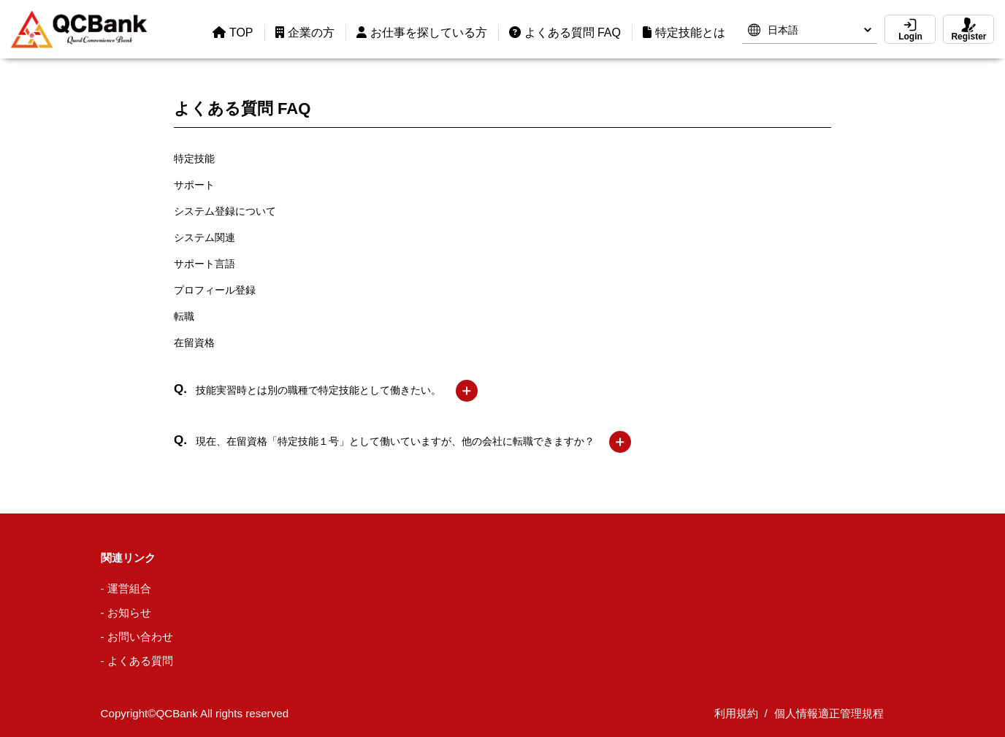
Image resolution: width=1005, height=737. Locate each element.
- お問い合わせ (137, 636)
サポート (194, 185)
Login (910, 30)
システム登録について (225, 211)
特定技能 (194, 158)
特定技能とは (684, 32)
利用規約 (736, 713)
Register (968, 30)
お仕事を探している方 (421, 32)
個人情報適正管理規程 (829, 713)
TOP (233, 32)
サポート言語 (204, 264)
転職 (184, 316)
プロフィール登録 (215, 290)
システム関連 (204, 237)
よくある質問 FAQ (565, 32)
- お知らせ (126, 612)
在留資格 (194, 342)
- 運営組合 (126, 588)
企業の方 (305, 32)
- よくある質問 (137, 660)
